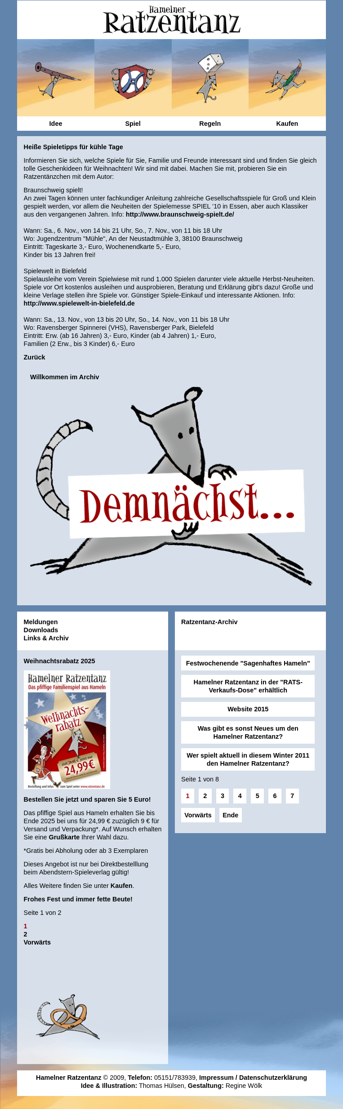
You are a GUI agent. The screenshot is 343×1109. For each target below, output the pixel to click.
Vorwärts (37, 942)
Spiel (132, 123)
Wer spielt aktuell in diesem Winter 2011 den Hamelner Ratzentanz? (248, 759)
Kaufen (122, 885)
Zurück (34, 357)
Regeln (210, 123)
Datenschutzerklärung (273, 1077)
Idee (55, 123)
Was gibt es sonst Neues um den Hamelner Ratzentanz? (248, 732)
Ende (230, 815)
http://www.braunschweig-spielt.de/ (180, 214)
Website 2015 (247, 709)
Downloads (41, 630)
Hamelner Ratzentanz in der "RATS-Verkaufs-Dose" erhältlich (248, 686)
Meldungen (41, 621)
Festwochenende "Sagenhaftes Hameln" (248, 663)
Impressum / (219, 1077)
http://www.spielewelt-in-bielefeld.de (79, 303)
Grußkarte (64, 837)
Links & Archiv (46, 638)
